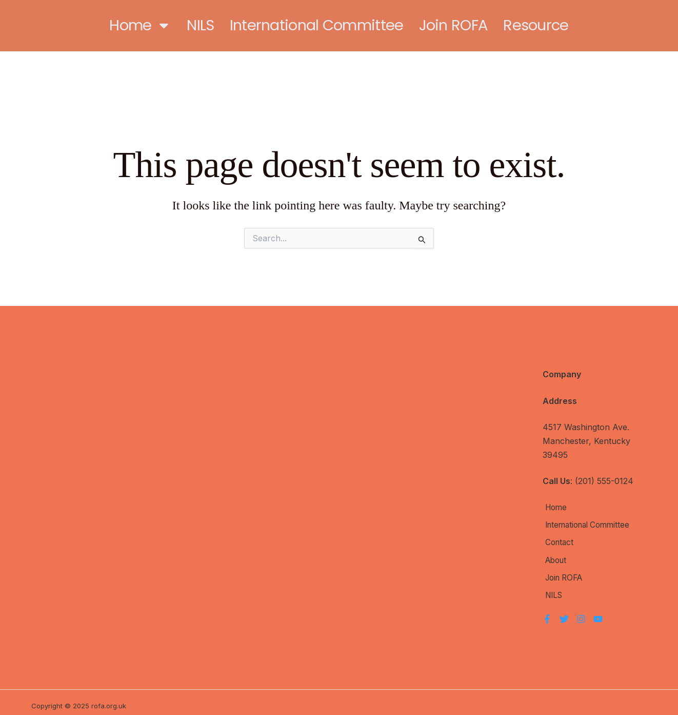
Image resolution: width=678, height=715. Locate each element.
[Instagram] (581, 612)
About (555, 557)
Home (140, 25)
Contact (558, 540)
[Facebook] (547, 612)
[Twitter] (564, 612)
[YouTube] (598, 612)
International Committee (317, 25)
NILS (200, 25)
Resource (535, 25)
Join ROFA (453, 25)
